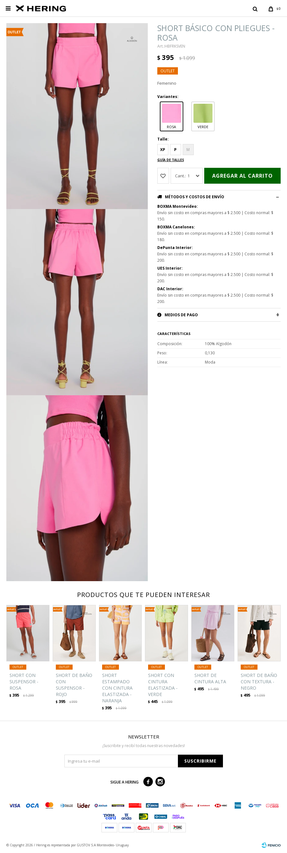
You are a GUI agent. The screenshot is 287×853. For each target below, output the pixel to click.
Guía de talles (170, 160)
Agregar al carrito (242, 175)
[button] (255, 8)
